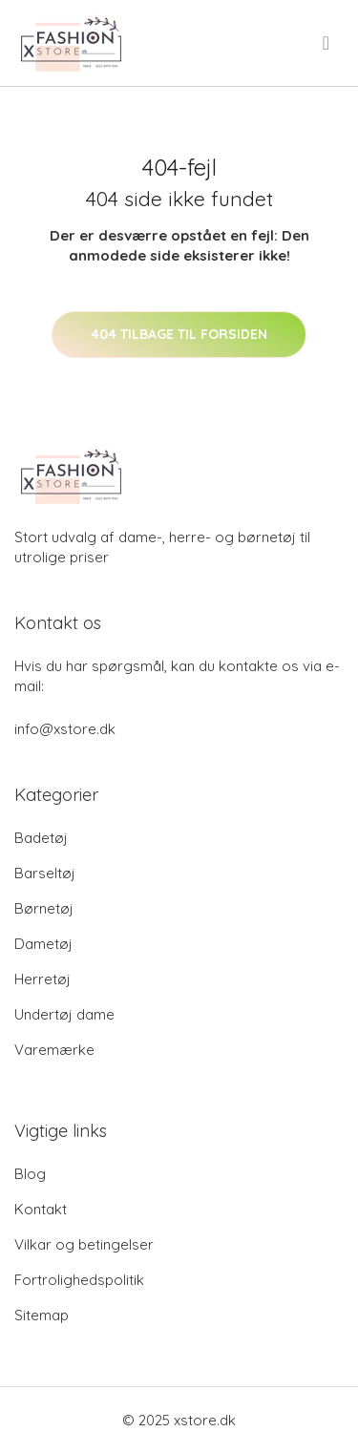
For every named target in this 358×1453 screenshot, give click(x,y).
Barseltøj (44, 873)
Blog (30, 1174)
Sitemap (41, 1315)
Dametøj (43, 944)
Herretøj (42, 979)
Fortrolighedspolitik (79, 1280)
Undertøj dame (64, 1014)
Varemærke (54, 1050)
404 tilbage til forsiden (179, 334)
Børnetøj (44, 908)
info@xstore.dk (65, 729)
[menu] (327, 43)
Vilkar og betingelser (84, 1244)
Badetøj (41, 838)
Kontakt (40, 1209)
